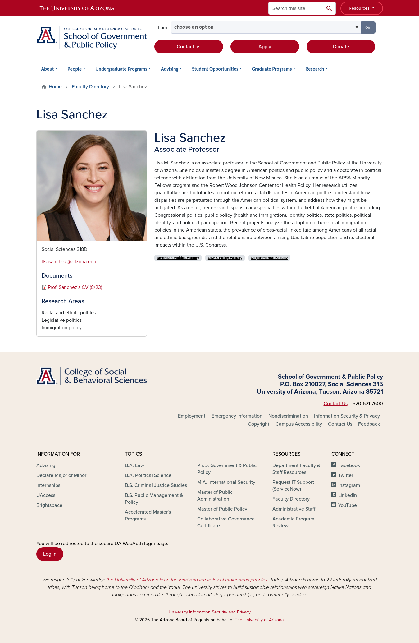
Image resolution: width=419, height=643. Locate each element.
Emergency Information (237, 416)
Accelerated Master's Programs (148, 515)
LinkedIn (347, 495)
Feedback (369, 424)
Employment (191, 416)
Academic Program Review (293, 522)
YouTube (347, 505)
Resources (360, 8)
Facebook (349, 465)
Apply (264, 47)
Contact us (188, 47)
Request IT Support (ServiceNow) (293, 485)
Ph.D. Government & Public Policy (227, 468)
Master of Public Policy (222, 509)
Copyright (258, 424)
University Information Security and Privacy (210, 612)
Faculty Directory (90, 87)
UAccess (45, 495)
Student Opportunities (215, 69)
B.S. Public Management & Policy (154, 498)
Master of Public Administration (215, 495)
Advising (169, 69)
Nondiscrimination (288, 416)
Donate (341, 47)
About (47, 69)
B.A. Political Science (148, 475)
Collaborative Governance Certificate (226, 522)
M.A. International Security (226, 482)
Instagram (349, 485)
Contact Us (336, 403)
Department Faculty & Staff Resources (296, 468)
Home (55, 87)
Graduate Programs (272, 69)
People (75, 69)
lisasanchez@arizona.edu (69, 262)
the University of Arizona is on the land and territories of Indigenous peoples (187, 580)
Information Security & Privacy (347, 416)
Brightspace (49, 505)
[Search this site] (295, 8)
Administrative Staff (293, 509)
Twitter (345, 475)
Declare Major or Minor (61, 475)
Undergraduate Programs (121, 69)
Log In (50, 554)
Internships (48, 485)
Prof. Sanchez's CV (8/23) (75, 287)
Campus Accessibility (299, 424)
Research (314, 69)
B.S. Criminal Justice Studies (156, 485)
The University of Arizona (259, 619)
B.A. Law (134, 465)
